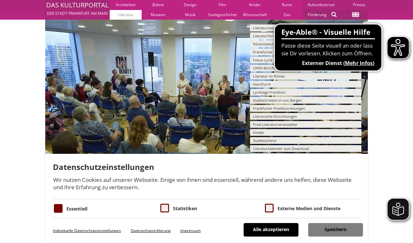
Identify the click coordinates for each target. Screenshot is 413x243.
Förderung (317, 14)
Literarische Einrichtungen (275, 116)
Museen (158, 14)
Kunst (287, 4)
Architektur (126, 4)
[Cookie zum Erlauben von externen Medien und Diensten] (269, 208)
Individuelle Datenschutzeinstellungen (87, 230)
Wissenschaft (255, 14)
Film (222, 4)
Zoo (287, 14)
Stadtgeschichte (222, 14)
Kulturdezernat (321, 4)
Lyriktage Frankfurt (269, 92)
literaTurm (262, 84)
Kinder (255, 4)
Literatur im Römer (269, 76)
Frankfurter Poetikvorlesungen (279, 108)
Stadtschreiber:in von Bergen (277, 100)
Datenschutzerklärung (151, 230)
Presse (359, 4)
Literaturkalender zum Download (281, 148)
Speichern (336, 229)
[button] (77, 9)
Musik (190, 14)
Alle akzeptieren (271, 229)
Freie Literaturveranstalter (275, 124)
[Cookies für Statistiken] (164, 208)
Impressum (190, 230)
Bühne (158, 4)
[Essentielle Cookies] (58, 208)
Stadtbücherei (265, 140)
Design (190, 4)
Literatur (126, 14)
